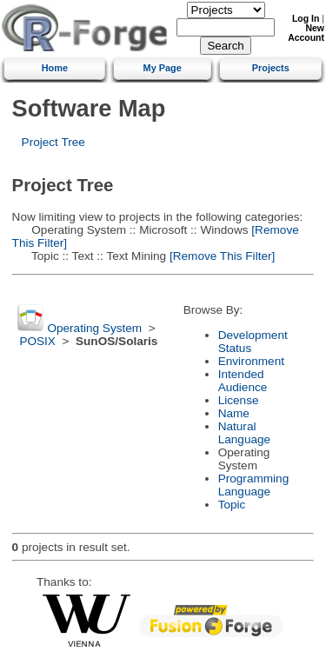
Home (55, 68)
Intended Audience (243, 381)
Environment (251, 361)
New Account (306, 33)
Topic (232, 504)
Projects (270, 68)
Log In (305, 18)
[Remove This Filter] (220, 256)
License (238, 400)
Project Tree (53, 142)
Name (233, 413)
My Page (162, 68)
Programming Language (253, 485)
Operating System (94, 328)
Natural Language (244, 433)
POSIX (37, 341)
